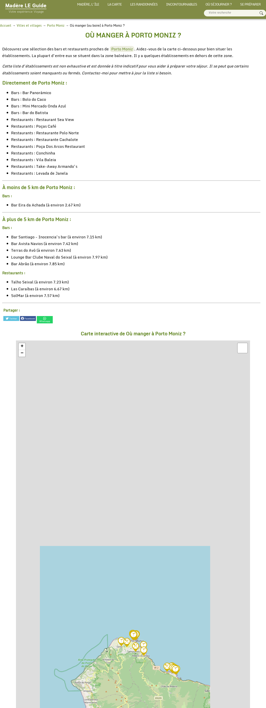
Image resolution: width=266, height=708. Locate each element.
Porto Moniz (119, 49)
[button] (133, 633)
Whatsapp (45, 318)
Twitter (11, 318)
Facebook (28, 318)
